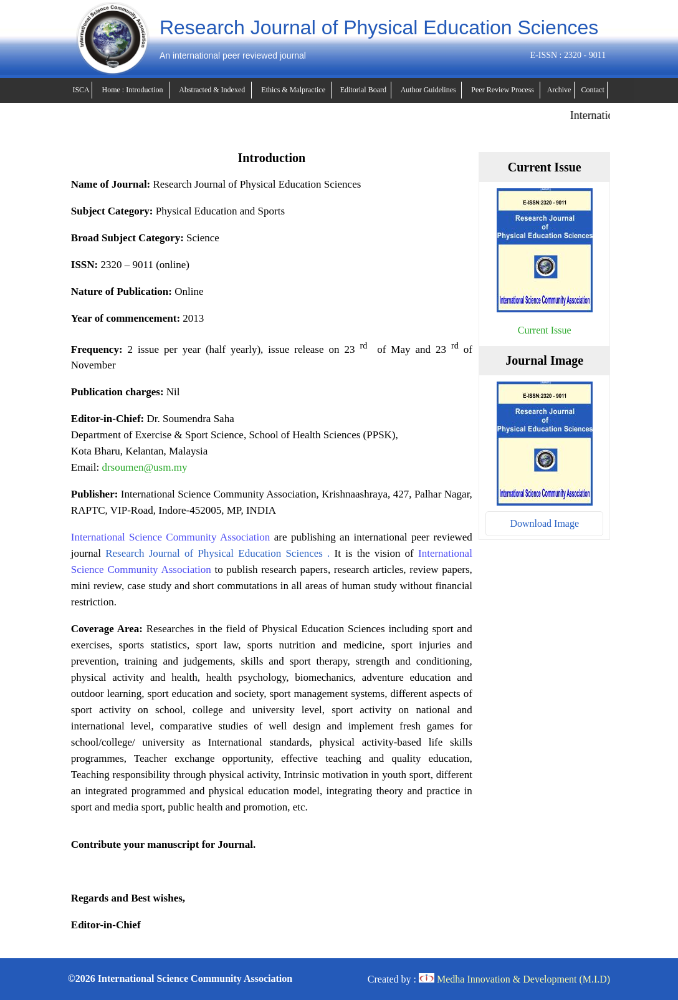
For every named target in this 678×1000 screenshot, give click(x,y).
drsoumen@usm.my (144, 467)
